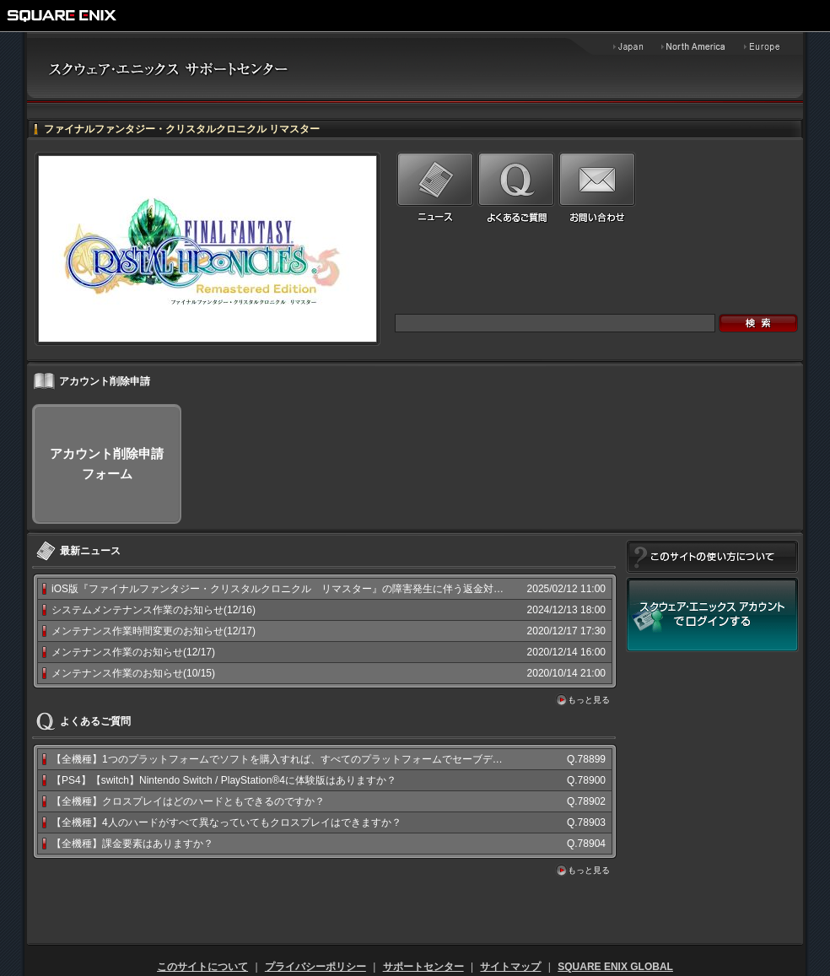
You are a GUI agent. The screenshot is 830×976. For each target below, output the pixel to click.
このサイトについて (202, 967)
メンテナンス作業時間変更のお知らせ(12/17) (153, 631)
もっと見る (589, 699)
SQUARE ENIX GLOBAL (615, 967)
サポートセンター (423, 967)
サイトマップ (510, 967)
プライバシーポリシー (315, 967)
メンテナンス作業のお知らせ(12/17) (133, 652)
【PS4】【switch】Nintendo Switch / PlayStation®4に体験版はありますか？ (223, 780)
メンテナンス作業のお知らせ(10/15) (133, 673)
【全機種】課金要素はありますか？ (132, 843)
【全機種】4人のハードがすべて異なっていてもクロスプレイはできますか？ (226, 822)
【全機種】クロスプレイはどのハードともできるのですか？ (188, 801)
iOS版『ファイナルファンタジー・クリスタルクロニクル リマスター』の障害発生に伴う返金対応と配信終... (301, 589)
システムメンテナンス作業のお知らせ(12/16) (153, 610)
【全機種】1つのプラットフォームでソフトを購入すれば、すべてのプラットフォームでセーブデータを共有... (301, 759)
